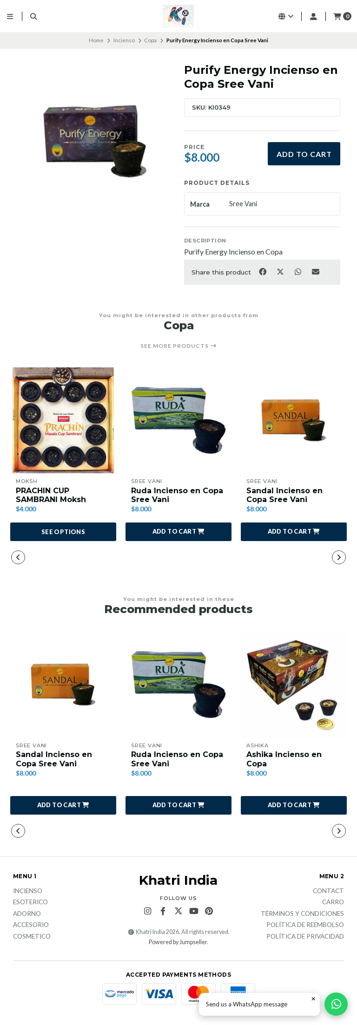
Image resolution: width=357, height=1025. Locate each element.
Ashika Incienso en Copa (284, 759)
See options (63, 531)
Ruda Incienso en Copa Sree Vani (177, 495)
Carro (333, 902)
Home (96, 40)
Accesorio (31, 925)
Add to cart (304, 154)
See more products (178, 346)
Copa (150, 40)
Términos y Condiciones (302, 914)
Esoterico (30, 902)
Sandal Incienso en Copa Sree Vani (284, 495)
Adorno (27, 914)
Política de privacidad (305, 937)
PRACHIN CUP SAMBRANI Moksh (51, 495)
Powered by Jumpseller (178, 942)
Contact (328, 891)
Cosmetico (32, 937)
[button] (178, 531)
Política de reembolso (305, 925)
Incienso (124, 40)
